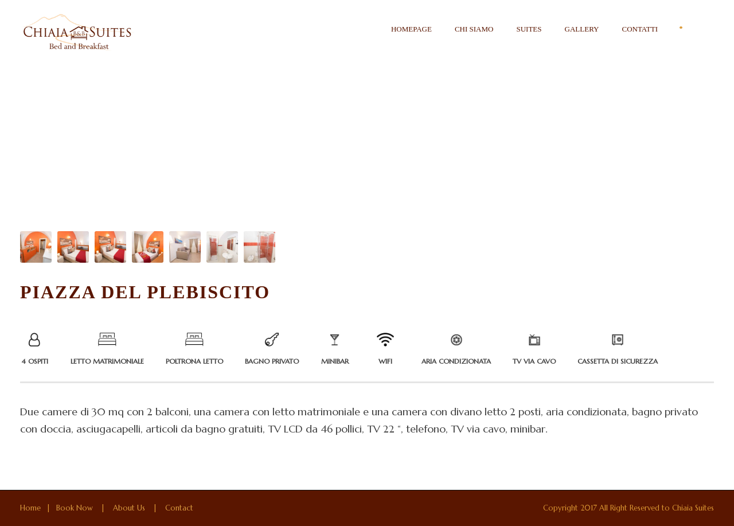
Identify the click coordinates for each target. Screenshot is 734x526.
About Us (129, 508)
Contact (179, 508)
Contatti (640, 29)
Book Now (74, 508)
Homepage (411, 29)
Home (30, 508)
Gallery (582, 29)
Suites (528, 29)
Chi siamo (474, 29)
